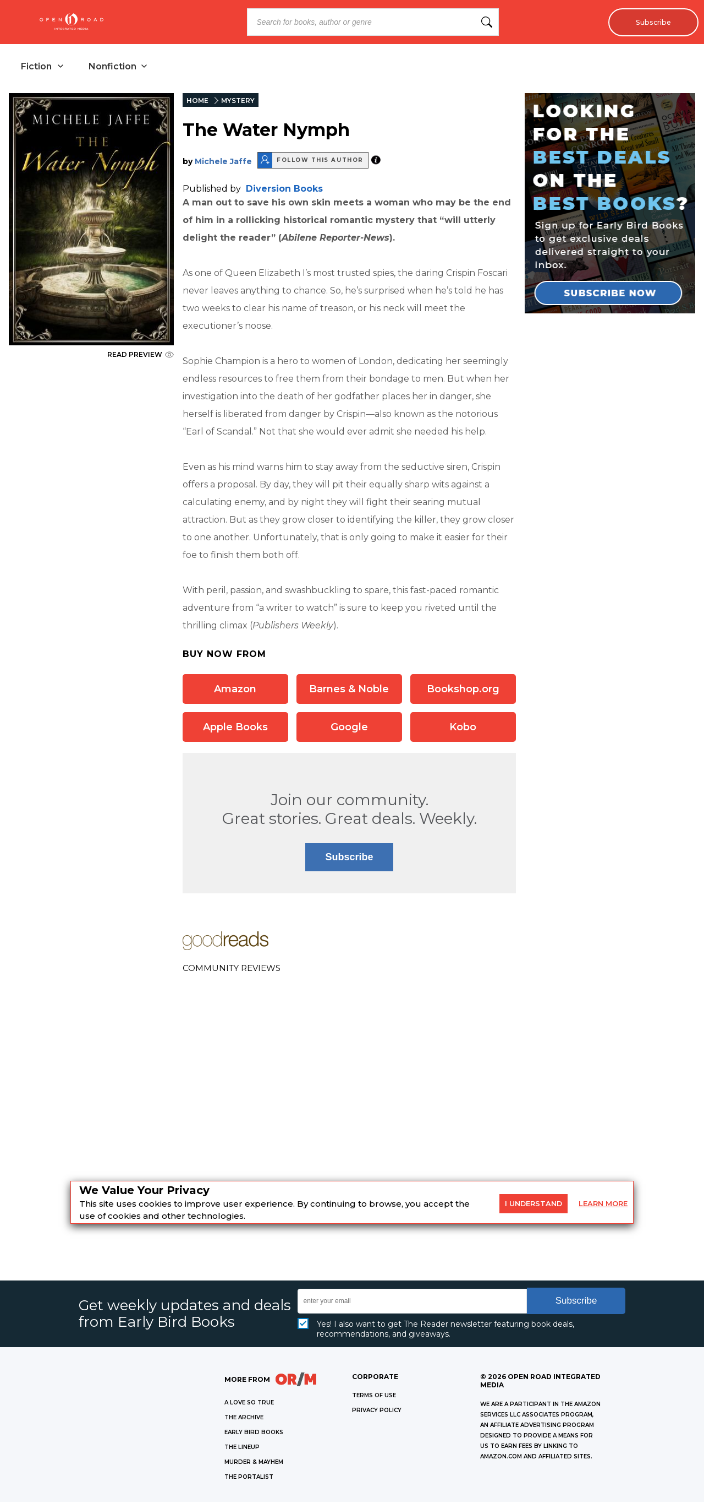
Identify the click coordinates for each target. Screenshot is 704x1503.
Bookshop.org (463, 690)
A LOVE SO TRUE (249, 1403)
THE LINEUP (242, 1448)
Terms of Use (374, 1396)
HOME (197, 101)
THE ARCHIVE (243, 1418)
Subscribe (650, 22)
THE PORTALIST (248, 1478)
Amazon (235, 690)
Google (349, 728)
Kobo (462, 728)
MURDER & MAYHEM (253, 1463)
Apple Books (235, 728)
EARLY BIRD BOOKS (253, 1433)
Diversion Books (284, 190)
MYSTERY (238, 101)
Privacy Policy (377, 1411)
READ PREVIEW (140, 355)
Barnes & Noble (349, 690)
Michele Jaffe (223, 162)
